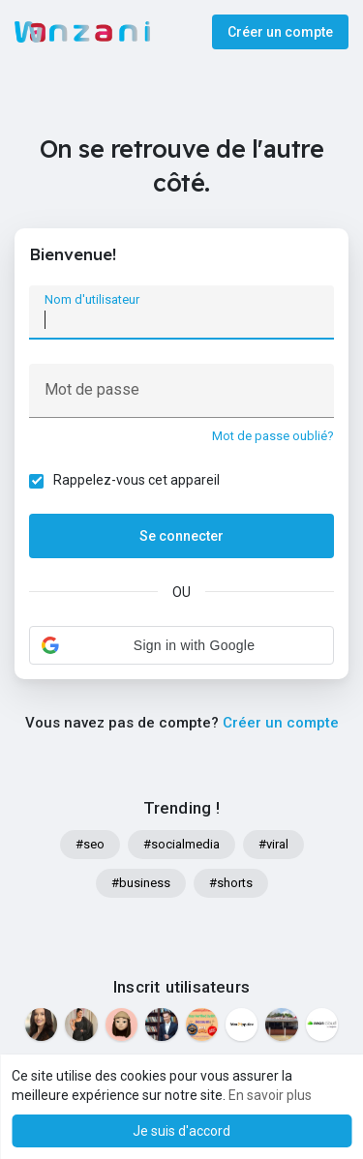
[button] (181, 645)
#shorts (231, 883)
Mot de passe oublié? (273, 436)
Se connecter (181, 536)
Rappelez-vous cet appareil (136, 480)
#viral (273, 844)
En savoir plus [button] (270, 1095)
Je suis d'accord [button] (181, 1131)
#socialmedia (181, 844)
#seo (90, 844)
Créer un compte (280, 32)
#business (140, 883)
